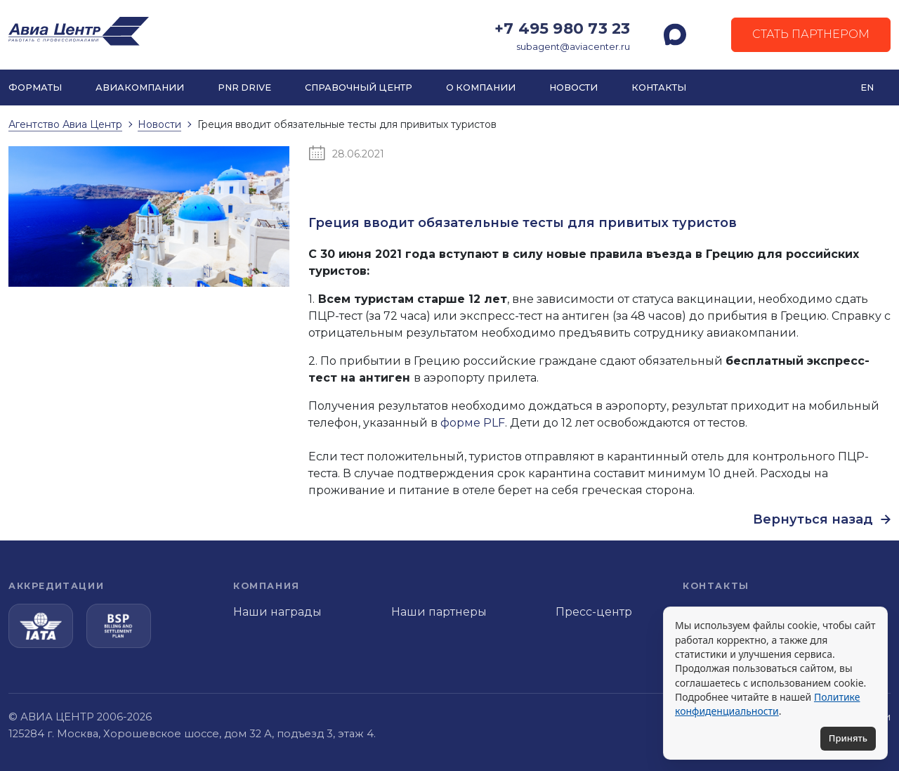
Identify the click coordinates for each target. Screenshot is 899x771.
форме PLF (472, 422)
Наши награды (277, 611)
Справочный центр (358, 87)
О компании (481, 87)
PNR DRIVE (244, 87)
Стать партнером (811, 34)
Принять (848, 738)
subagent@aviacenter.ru (573, 46)
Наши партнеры (439, 611)
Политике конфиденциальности (767, 704)
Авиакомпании (140, 87)
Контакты (658, 87)
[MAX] (675, 34)
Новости (573, 87)
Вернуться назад (822, 519)
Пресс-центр (594, 611)
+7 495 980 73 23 (562, 28)
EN (867, 87)
